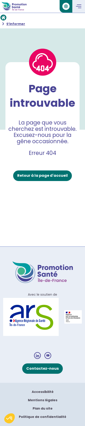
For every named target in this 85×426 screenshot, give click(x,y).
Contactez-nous (42, 368)
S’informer (15, 24)
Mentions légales (42, 400)
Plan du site (43, 408)
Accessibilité (42, 392)
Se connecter (65, 6)
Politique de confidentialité (42, 417)
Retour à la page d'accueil (42, 175)
